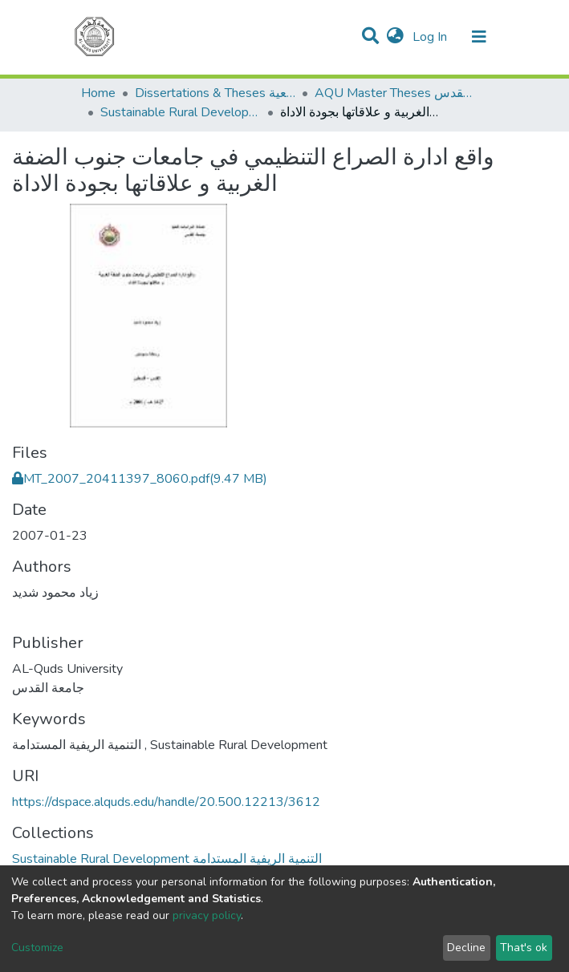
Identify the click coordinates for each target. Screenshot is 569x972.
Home (98, 93)
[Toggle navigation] (479, 37)
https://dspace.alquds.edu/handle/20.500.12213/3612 (166, 802)
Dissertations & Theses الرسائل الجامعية (215, 93)
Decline (466, 947)
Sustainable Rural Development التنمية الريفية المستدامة (180, 112)
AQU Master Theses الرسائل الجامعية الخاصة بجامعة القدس (395, 93)
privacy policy (207, 915)
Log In (431, 37)
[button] (395, 37)
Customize (37, 947)
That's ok (523, 947)
